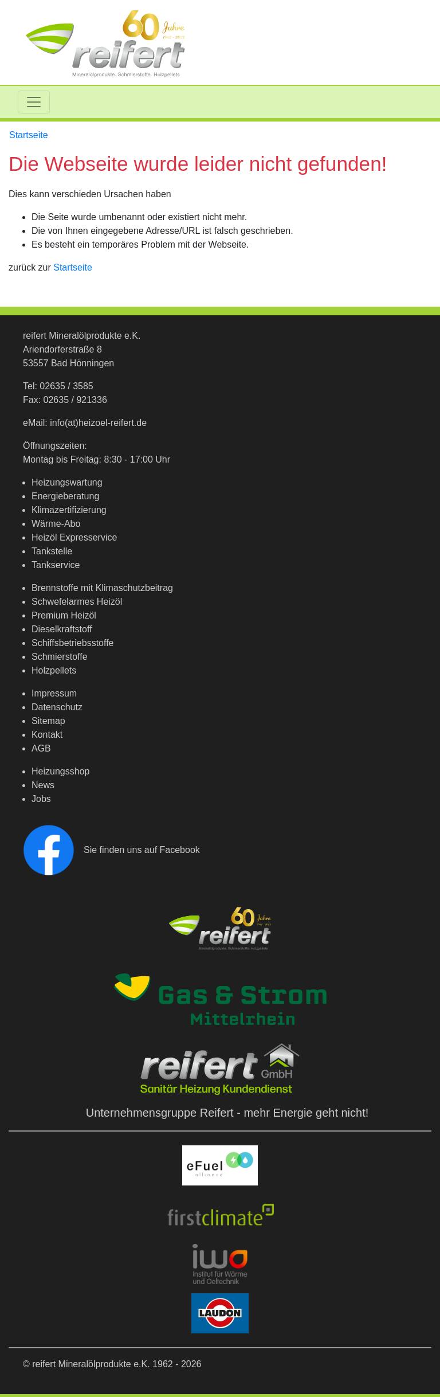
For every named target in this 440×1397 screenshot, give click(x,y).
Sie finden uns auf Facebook (111, 850)
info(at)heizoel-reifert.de (98, 423)
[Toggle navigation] (34, 102)
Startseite (28, 135)
